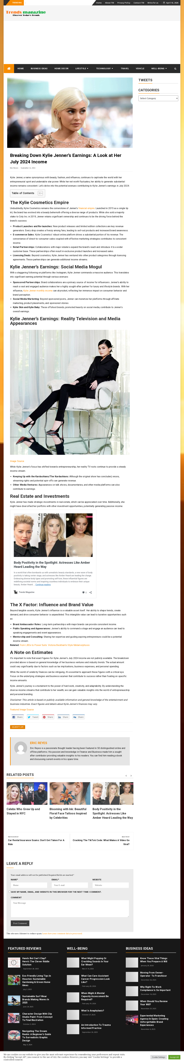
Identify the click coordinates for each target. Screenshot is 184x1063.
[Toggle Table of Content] (39, 193)
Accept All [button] (174, 1057)
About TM (109, 2)
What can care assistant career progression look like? (95, 978)
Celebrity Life (17, 727)
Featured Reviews (24, 949)
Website (96, 879)
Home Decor (61, 68)
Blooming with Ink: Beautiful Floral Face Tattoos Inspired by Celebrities (68, 813)
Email (55, 879)
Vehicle (140, 68)
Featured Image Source (22, 709)
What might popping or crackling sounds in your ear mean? (95, 961)
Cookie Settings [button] (158, 1057)
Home (99, 2)
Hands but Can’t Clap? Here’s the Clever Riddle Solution (35, 961)
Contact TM (139, 2)
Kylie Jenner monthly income (38, 290)
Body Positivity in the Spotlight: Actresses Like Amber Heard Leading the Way (113, 813)
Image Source (17, 461)
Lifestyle (80, 68)
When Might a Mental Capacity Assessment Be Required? (95, 996)
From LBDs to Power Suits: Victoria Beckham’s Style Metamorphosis (55, 645)
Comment (16, 897)
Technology (103, 68)
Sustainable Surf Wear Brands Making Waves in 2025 (35, 999)
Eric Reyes (14, 168)
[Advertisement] (92, 42)
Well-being (157, 68)
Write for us (152, 2)
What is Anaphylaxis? (92, 1010)
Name (14, 879)
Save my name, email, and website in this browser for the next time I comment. (56, 891)
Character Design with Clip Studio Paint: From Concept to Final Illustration (37, 1016)
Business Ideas (39, 68)
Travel (125, 68)
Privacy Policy (123, 2)
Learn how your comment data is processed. (62, 933)
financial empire (86, 208)
